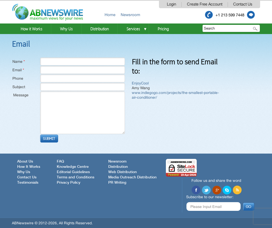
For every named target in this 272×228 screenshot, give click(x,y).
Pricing (163, 28)
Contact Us (242, 4)
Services (133, 28)
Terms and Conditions (75, 177)
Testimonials (27, 182)
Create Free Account (204, 4)
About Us (25, 161)
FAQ (60, 161)
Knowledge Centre (73, 167)
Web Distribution (122, 172)
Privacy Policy (68, 182)
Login (171, 4)
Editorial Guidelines (73, 172)
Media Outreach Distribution (132, 177)
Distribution (99, 28)
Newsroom (130, 14)
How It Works (28, 167)
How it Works (31, 28)
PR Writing (117, 182)
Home (110, 14)
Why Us (66, 28)
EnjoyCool (140, 83)
